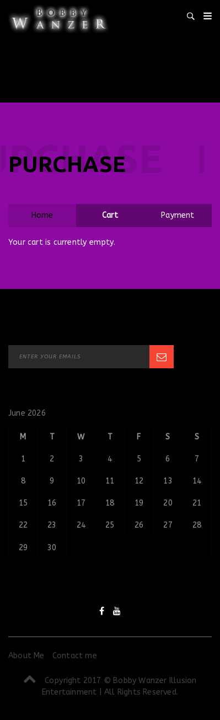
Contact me (74, 655)
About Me (26, 655)
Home (42, 215)
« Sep (18, 579)
